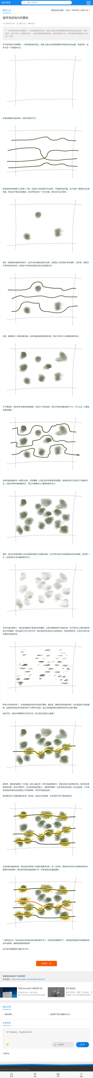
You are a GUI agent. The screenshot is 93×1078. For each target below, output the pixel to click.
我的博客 (8, 1014)
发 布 (82, 1044)
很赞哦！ (45, 963)
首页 (68, 10)
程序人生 (84, 10)
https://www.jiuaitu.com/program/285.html (28, 979)
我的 (81, 1074)
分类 (35, 1074)
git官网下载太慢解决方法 (60, 1014)
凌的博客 (6, 2)
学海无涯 (75, 10)
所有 (58, 1074)
